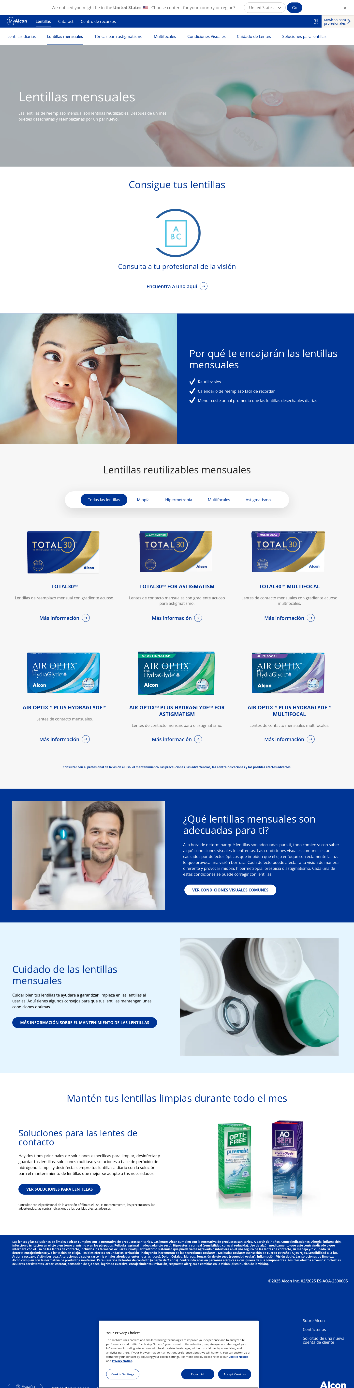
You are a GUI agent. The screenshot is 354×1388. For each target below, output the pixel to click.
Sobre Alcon (314, 1321)
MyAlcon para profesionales (335, 21)
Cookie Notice (238, 1356)
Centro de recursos (98, 21)
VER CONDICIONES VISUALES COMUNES (230, 890)
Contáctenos (314, 1329)
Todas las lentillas (104, 499)
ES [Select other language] (316, 21)
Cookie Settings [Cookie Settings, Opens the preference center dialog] (122, 1374)
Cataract (65, 21)
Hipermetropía (178, 500)
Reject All (198, 1374)
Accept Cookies (234, 1374)
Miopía (143, 500)
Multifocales (165, 36)
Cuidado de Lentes (254, 36)
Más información (60, 618)
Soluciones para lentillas (304, 36)
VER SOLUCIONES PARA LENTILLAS (59, 1189)
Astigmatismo (258, 500)
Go (294, 7)
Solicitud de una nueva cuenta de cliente (323, 1340)
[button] (265, 7)
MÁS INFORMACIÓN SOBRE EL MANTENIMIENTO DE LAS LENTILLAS (84, 1022)
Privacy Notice (122, 1361)
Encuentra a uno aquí (172, 286)
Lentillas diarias (21, 36)
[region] (179, 1354)
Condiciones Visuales (206, 36)
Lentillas (43, 21)
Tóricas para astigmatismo (118, 36)
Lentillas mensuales (65, 36)
